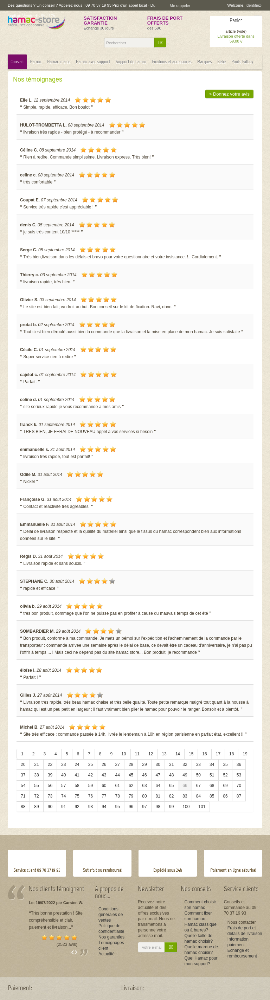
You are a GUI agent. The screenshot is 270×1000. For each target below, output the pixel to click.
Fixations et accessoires (172, 62)
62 (131, 785)
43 (104, 775)
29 (144, 764)
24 (77, 764)
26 (104, 764)
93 (90, 806)
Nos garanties (111, 937)
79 (131, 796)
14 (177, 753)
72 (36, 796)
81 (158, 796)
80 (144, 796)
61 (117, 785)
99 (171, 806)
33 (198, 764)
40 (63, 775)
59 (90, 785)
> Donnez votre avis (229, 94)
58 (77, 785)
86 (225, 796)
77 (104, 796)
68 (212, 785)
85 (212, 796)
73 (50, 796)
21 (36, 764)
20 (23, 764)
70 (239, 785)
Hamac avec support (93, 62)
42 (90, 775)
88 (23, 806)
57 (63, 785)
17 (218, 753)
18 (231, 753)
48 (171, 775)
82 (171, 796)
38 (36, 775)
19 (245, 753)
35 (225, 764)
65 (171, 785)
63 (144, 785)
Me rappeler (180, 6)
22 (50, 764)
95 (117, 806)
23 (63, 764)
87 (239, 796)
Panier (236, 20)
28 (131, 764)
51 (212, 775)
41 (77, 775)
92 (77, 806)
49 (184, 775)
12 (150, 753)
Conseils (17, 62)
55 (36, 785)
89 (36, 806)
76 (90, 796)
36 (239, 764)
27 (117, 764)
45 (131, 775)
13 (164, 753)
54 (23, 785)
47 (158, 775)
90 (50, 806)
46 (144, 775)
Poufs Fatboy (242, 62)
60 (104, 785)
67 (198, 785)
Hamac (35, 62)
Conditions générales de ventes (110, 915)
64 (158, 785)
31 (171, 764)
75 (77, 796)
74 (63, 796)
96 (131, 806)
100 (185, 806)
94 (104, 806)
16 (204, 753)
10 (123, 753)
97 (144, 806)
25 (90, 764)
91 (63, 806)
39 (50, 775)
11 (137, 753)
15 (191, 753)
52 (225, 775)
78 (117, 796)
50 (198, 775)
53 (239, 775)
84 (198, 796)
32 (184, 764)
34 (212, 764)
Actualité (106, 953)
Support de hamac (131, 62)
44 (117, 775)
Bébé (221, 62)
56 (50, 785)
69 (225, 785)
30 (158, 764)
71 (23, 796)
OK (160, 43)
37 (23, 775)
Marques (204, 62)
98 (158, 806)
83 (184, 796)
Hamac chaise (58, 62)
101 (201, 806)
